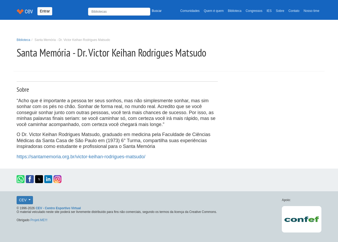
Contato (294, 11)
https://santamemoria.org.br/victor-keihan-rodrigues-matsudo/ (81, 156)
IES (269, 11)
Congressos (254, 11)
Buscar (157, 11)
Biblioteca (235, 11)
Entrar (45, 11)
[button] (21, 179)
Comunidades (190, 11)
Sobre (280, 11)
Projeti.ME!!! (38, 220)
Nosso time (311, 11)
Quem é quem (214, 11)
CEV (23, 200)
